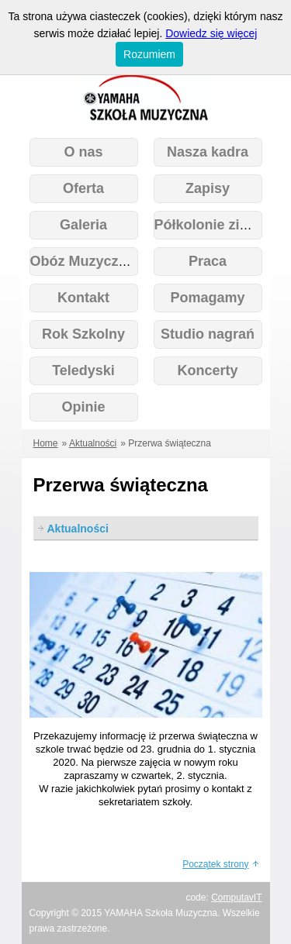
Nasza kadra (207, 152)
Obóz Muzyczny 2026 (100, 261)
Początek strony (215, 864)
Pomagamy (207, 297)
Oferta (83, 188)
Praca (208, 261)
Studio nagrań (208, 334)
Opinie (83, 407)
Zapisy (207, 188)
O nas (83, 152)
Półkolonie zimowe (216, 225)
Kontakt (83, 297)
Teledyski (83, 370)
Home (45, 443)
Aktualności (92, 443)
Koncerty (207, 370)
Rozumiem (149, 54)
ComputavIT (236, 897)
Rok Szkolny (83, 334)
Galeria (83, 225)
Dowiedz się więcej (211, 33)
